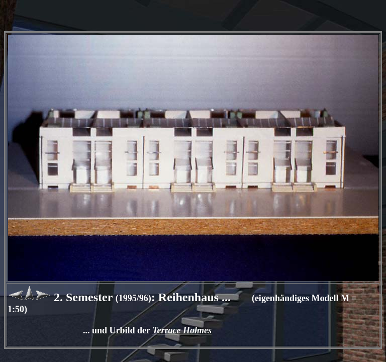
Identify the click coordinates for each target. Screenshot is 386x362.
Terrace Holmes (182, 330)
